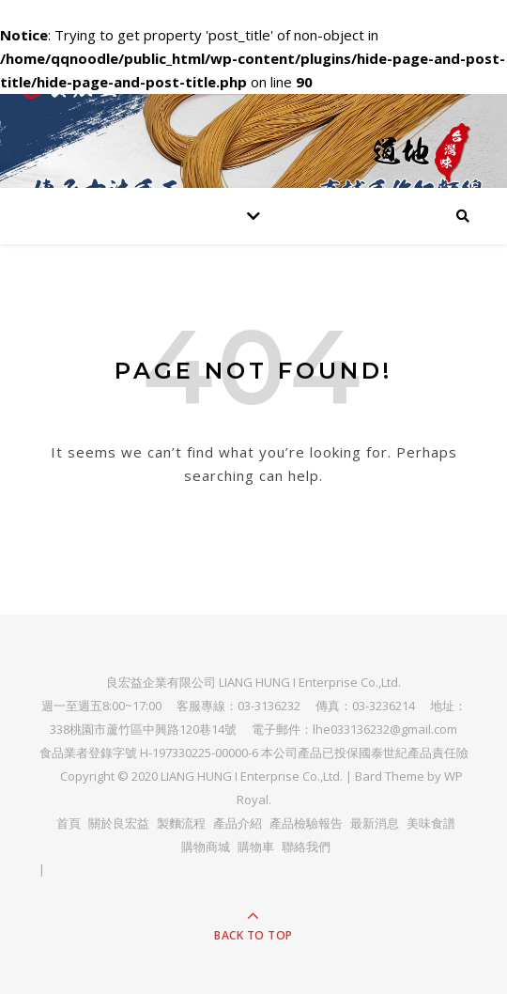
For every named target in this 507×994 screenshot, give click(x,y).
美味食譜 (431, 823)
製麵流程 (181, 823)
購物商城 (205, 846)
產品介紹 (237, 823)
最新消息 (374, 823)
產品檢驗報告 (306, 823)
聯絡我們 (306, 846)
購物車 (256, 846)
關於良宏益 (118, 823)
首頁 (68, 823)
